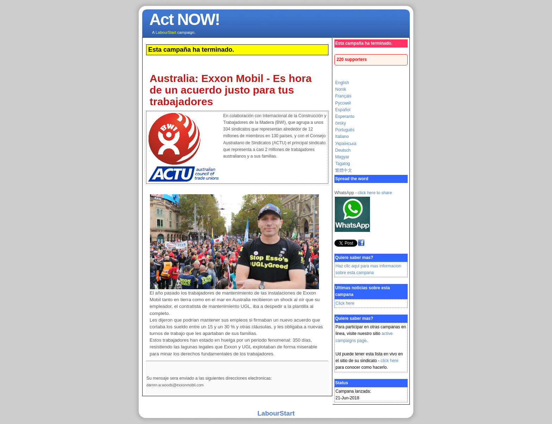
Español (342, 109)
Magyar (342, 156)
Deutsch (343, 150)
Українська (345, 143)
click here (390, 360)
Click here (344, 303)
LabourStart (276, 413)
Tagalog (342, 163)
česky (340, 123)
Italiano (342, 136)
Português (345, 129)
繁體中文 (343, 170)
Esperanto (345, 116)
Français (343, 96)
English (342, 82)
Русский (343, 103)
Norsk (340, 89)
